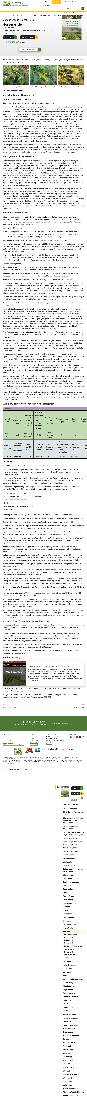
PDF (75, 788)
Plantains (66, 1003)
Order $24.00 (75, 793)
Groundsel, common (71, 924)
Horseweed (67, 958)
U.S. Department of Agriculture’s (28, 758)
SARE (4, 16)
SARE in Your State (77, 10)
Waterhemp (67, 1056)
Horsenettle (67, 931)
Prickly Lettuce (69, 1007)
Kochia (65, 975)
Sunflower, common (71, 1035)
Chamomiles (68, 875)
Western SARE (34, 745)
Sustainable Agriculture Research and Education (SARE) (29, 757)
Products (9, 16)
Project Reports (45, 10)
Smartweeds (68, 1049)
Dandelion (67, 885)
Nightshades (68, 989)
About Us (75, 7)
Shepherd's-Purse (70, 1042)
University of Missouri (56, 761)
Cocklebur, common (71, 882)
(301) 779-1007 (13, 42)
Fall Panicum (68, 899)
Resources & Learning (61, 10)
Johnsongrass (68, 972)
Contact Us (49, 744)
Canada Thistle (69, 865)
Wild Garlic (67, 1064)
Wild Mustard (68, 1067)
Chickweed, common (71, 878)
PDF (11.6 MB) (8, 37)
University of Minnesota (18, 761)
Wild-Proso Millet (70, 1074)
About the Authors (70, 1095)
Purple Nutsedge (69, 1014)
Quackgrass (68, 1021)
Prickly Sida (67, 1011)
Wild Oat (66, 1071)
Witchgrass (67, 1081)
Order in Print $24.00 (27, 37)
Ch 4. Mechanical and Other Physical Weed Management (74, 833)
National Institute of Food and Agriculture (46, 758)
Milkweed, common (70, 961)
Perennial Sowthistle (71, 996)
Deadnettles (68, 889)
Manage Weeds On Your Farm (21, 16)
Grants (34, 10)
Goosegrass (68, 921)
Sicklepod (67, 1046)
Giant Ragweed (69, 917)
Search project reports (9, 739)
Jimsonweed (68, 968)
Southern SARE (34, 743)
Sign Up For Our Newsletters (59, 723)
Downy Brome (68, 896)
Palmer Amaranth (70, 993)
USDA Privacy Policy (76, 761)
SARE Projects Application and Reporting (13, 745)
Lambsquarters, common (73, 979)
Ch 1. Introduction (70, 808)
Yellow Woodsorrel (70, 1088)
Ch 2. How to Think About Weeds (73, 813)
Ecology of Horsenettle (73, 946)
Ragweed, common (70, 1025)
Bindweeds (67, 862)
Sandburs (67, 1039)
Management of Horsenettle (70, 941)
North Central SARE (35, 739)
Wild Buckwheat (69, 1060)
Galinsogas (67, 914)
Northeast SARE (34, 741)
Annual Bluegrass (70, 848)
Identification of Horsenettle (70, 936)
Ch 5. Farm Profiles (70, 838)
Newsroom (67, 7)
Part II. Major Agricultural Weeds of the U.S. (73, 843)
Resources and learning (9, 741)
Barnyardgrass (69, 855)
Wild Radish (67, 1078)
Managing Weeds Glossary (73, 1092)
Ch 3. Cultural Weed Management (70, 827)
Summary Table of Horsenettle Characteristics (71, 951)
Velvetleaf (67, 1053)
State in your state (8, 743)
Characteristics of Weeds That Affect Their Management (73, 820)
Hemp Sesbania (69, 928)
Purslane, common (70, 1018)
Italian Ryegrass (69, 965)
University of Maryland (71, 757)
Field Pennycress (70, 903)
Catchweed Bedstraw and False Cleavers (73, 870)
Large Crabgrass (69, 982)
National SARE (34, 737)
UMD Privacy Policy (8, 763)
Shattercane (68, 1032)
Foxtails (66, 910)
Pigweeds (67, 1000)
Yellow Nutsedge (69, 1085)
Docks (65, 892)
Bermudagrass (69, 858)
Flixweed (66, 906)
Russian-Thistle (69, 1028)
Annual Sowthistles (70, 851)
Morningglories (69, 986)
